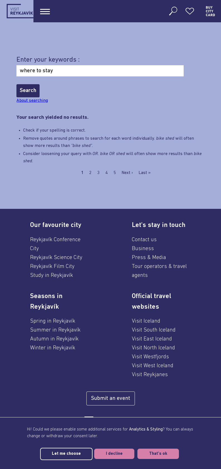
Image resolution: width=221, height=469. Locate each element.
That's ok (158, 454)
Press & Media (149, 257)
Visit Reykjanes (150, 375)
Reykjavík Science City (56, 257)
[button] (60, 225)
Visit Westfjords (150, 357)
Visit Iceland (146, 321)
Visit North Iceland (153, 348)
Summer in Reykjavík (55, 330)
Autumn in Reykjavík (54, 339)
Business (143, 249)
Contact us (144, 240)
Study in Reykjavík (51, 275)
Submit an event (110, 398)
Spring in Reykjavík (52, 321)
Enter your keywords (47, 60)
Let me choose (66, 454)
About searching (32, 100)
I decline (114, 454)
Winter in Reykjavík (52, 348)
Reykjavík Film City (52, 266)
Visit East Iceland (152, 339)
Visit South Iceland (154, 330)
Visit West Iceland (152, 366)
